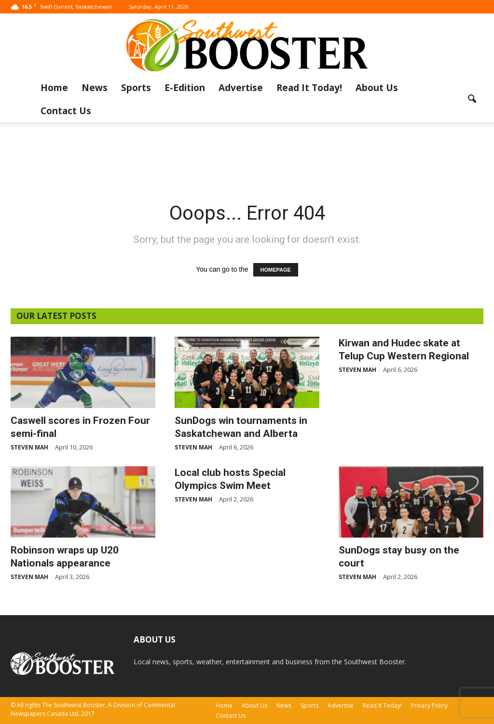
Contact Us (66, 111)
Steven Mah (29, 447)
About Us (377, 87)
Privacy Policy (429, 705)
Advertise (241, 87)
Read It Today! (309, 87)
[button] (471, 99)
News (95, 87)
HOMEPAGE (276, 270)
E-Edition (185, 87)
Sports (136, 87)
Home (54, 87)
